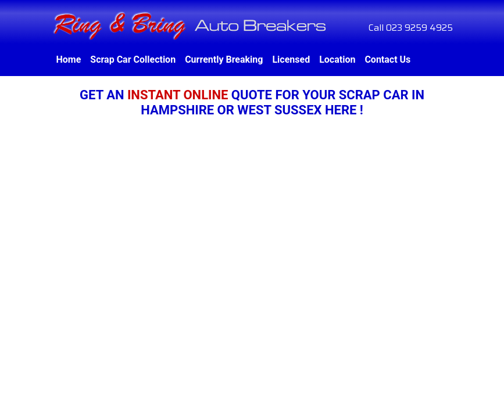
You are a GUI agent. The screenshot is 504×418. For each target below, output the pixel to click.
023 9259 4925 (419, 27)
